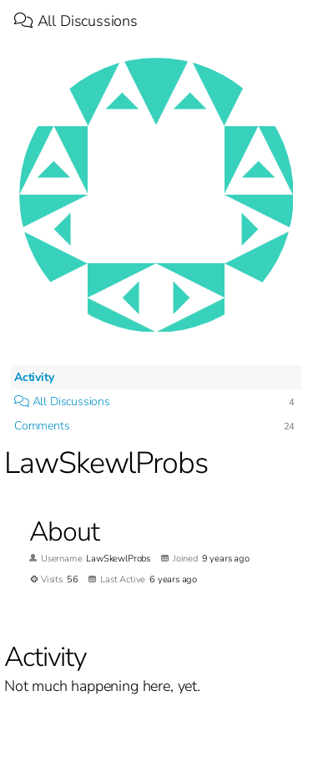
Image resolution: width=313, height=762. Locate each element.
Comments (42, 426)
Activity (34, 377)
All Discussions (76, 21)
